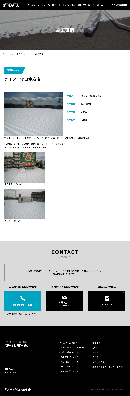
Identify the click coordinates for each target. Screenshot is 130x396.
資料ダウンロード (86, 5)
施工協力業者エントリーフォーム (107, 366)
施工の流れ (64, 5)
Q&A (73, 5)
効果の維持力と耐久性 (70, 357)
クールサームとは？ (36, 5)
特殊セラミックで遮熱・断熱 (72, 348)
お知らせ (19, 54)
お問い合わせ (98, 362)
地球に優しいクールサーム (71, 362)
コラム (100, 5)
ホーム (8, 54)
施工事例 (52, 5)
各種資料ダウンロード (70, 371)
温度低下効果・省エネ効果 (71, 352)
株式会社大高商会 (71, 271)
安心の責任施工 (67, 367)
